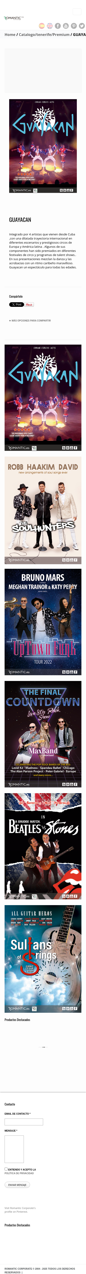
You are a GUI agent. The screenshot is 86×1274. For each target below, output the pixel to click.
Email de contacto (18, 1114)
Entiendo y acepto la (20, 1171)
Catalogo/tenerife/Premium (44, 34)
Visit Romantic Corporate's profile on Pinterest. (20, 1209)
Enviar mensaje (17, 1185)
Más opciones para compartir (30, 321)
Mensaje (11, 1131)
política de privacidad (19, 1173)
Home (10, 34)
